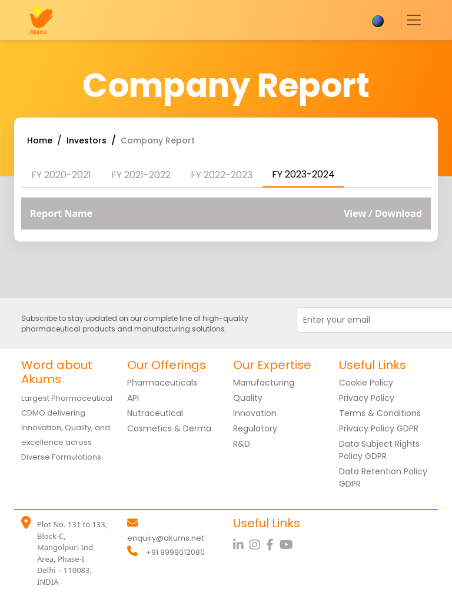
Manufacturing (263, 382)
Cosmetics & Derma (169, 428)
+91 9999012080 (175, 552)
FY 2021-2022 (141, 175)
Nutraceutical (155, 413)
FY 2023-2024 (303, 174)
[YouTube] (288, 545)
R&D (241, 444)
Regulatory (255, 428)
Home (39, 140)
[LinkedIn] (241, 545)
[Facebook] (273, 545)
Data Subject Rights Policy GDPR (379, 450)
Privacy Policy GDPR (378, 428)
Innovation (255, 413)
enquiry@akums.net (165, 538)
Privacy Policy (366, 398)
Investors (87, 140)
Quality (247, 398)
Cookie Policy (366, 382)
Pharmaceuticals (162, 382)
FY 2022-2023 (221, 175)
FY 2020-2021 (61, 175)
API (133, 398)
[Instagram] (258, 545)
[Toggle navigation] (413, 20)
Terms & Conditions (380, 413)
